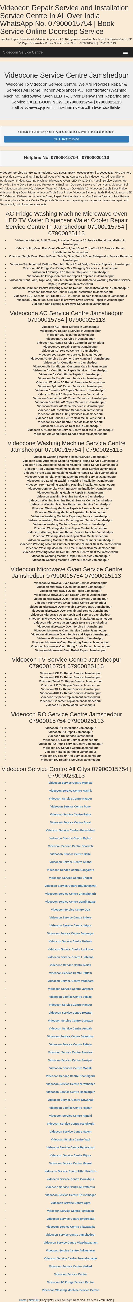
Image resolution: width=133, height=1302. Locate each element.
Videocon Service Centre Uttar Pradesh (70, 1171)
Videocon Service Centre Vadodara (71, 980)
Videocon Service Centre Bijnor (70, 1155)
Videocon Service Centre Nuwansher (70, 1084)
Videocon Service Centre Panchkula (70, 1123)
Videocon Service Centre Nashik (70, 790)
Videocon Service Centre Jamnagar (70, 933)
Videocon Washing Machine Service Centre (70, 1290)
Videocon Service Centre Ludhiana (70, 957)
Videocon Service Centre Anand (71, 862)
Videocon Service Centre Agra (70, 1202)
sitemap (34, 1300)
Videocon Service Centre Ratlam (70, 973)
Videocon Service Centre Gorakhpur (70, 1179)
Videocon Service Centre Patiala (70, 1044)
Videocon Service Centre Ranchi (70, 1115)
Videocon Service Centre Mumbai (70, 782)
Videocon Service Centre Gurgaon (70, 1020)
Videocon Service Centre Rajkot (70, 838)
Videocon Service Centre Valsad (70, 996)
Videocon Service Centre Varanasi (70, 988)
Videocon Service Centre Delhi (70, 854)
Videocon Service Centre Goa (70, 909)
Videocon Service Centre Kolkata (70, 941)
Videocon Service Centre (23, 52)
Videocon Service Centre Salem (70, 1131)
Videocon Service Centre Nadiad (70, 1266)
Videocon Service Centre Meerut (70, 1163)
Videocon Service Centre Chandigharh (70, 893)
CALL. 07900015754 (66, 139)
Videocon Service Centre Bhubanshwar (70, 885)
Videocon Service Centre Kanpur (70, 1004)
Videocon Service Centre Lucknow (70, 949)
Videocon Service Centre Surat (70, 822)
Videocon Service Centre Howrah (70, 1012)
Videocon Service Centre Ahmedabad (70, 830)
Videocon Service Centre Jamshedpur (71, 1234)
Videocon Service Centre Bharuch (70, 846)
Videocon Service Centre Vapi (70, 1139)
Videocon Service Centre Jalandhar (70, 1036)
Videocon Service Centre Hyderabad (70, 1147)
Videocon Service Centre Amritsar (70, 1052)
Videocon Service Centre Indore (70, 917)
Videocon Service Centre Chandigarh (70, 1076)
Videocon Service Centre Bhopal (70, 877)
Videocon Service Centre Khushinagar (70, 1195)
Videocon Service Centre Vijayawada (70, 1226)
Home (22, 1300)
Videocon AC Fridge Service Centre (70, 1282)
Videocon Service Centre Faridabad (70, 1210)
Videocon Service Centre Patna (70, 814)
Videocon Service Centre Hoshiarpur (70, 1091)
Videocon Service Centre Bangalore (70, 870)
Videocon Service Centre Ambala (70, 1028)
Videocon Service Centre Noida (70, 965)
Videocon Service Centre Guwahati (71, 1099)
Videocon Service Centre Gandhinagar (70, 901)
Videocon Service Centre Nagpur (70, 798)
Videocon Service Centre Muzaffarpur (70, 1187)
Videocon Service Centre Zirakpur (70, 1060)
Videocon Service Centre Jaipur (70, 925)
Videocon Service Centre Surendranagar (70, 1258)
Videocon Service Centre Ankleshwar (70, 1250)
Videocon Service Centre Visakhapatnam (70, 1242)
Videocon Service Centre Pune (70, 806)
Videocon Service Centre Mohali (70, 1068)
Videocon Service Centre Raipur (70, 1107)
